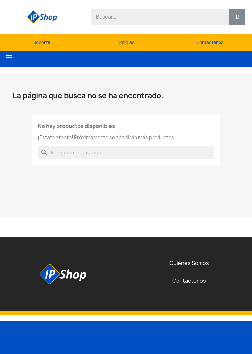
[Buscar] (126, 152)
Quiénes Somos (189, 262)
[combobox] (156, 17)
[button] (8, 57)
